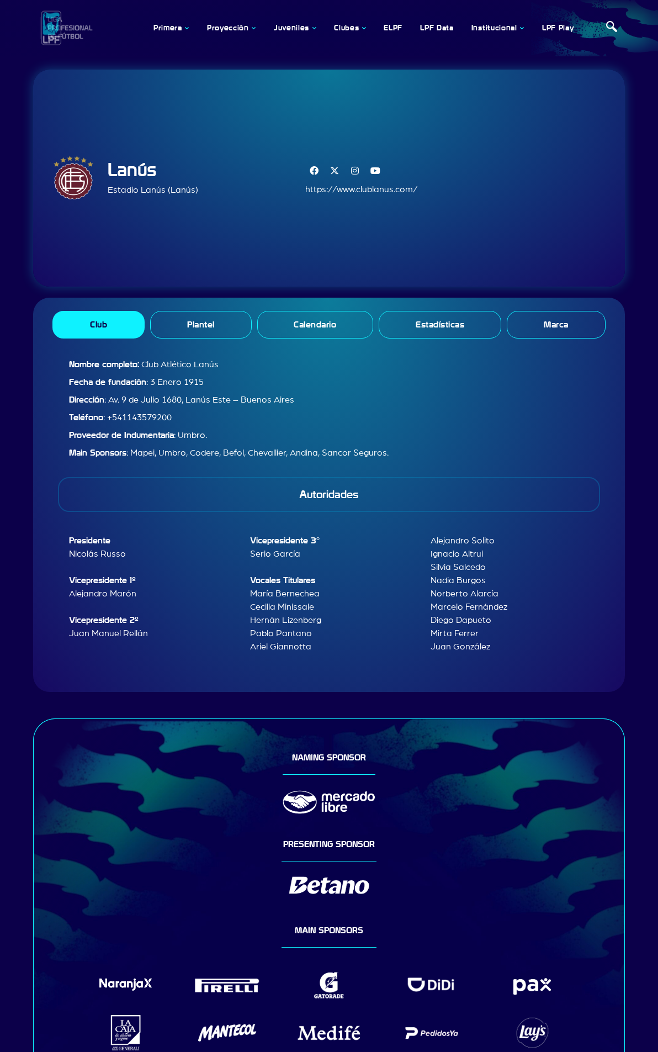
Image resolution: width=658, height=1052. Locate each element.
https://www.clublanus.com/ (361, 189)
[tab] (98, 325)
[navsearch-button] (612, 28)
